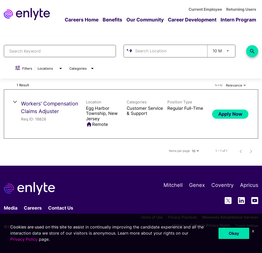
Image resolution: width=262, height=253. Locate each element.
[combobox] (60, 51)
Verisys (175, 225)
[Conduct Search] (252, 51)
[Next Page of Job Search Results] (251, 151)
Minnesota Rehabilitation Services (230, 217)
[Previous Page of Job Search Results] (241, 151)
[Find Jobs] (252, 51)
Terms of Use (152, 217)
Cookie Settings (245, 225)
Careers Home (90, 19)
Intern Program (239, 19)
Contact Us (60, 207)
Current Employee (208, 9)
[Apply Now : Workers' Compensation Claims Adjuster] (230, 113)
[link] (131, 114)
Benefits (119, 19)
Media (10, 207)
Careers (33, 207)
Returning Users (242, 9)
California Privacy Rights (206, 225)
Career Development (195, 19)
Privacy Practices (182, 217)
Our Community (150, 19)
